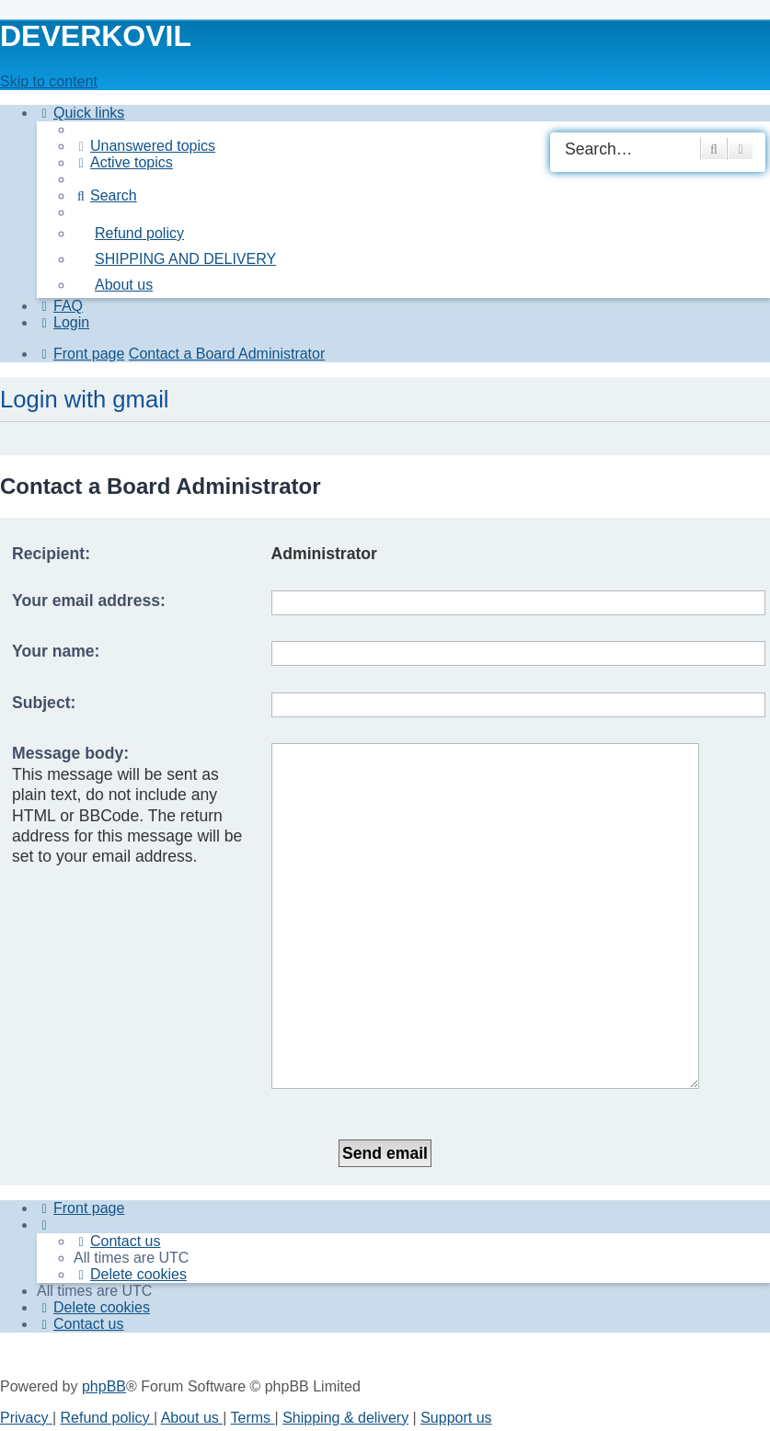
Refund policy (107, 1303)
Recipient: (51, 553)
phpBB (104, 1272)
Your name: (55, 651)
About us (192, 1303)
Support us (455, 1303)
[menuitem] (144, 146)
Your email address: (89, 600)
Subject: (43, 702)
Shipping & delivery (345, 1303)
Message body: (70, 753)
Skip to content (49, 81)
